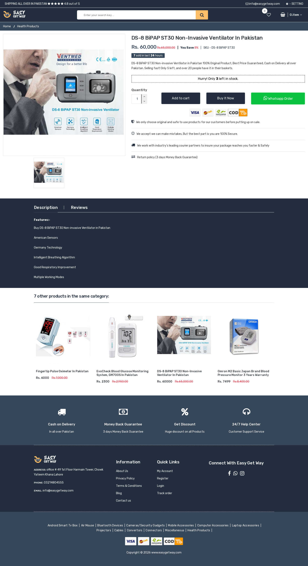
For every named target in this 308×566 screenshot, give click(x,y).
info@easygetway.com (263, 4)
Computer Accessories (213, 525)
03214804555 (54, 482)
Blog (119, 493)
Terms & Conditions (129, 486)
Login (160, 486)
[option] (64, 95)
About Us (122, 471)
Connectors (154, 530)
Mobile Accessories (181, 525)
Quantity (139, 90)
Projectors (104, 530)
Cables (119, 530)
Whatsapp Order (278, 98)
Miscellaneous (175, 530)
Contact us (123, 500)
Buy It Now (225, 98)
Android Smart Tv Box (63, 525)
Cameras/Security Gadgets (146, 525)
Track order (164, 493)
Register (162, 478)
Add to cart (181, 98)
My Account (165, 471)
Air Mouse (87, 525)
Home (7, 26)
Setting (294, 4)
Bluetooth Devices (110, 525)
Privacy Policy (125, 478)
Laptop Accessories (245, 525)
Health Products (28, 26)
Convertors (135, 530)
